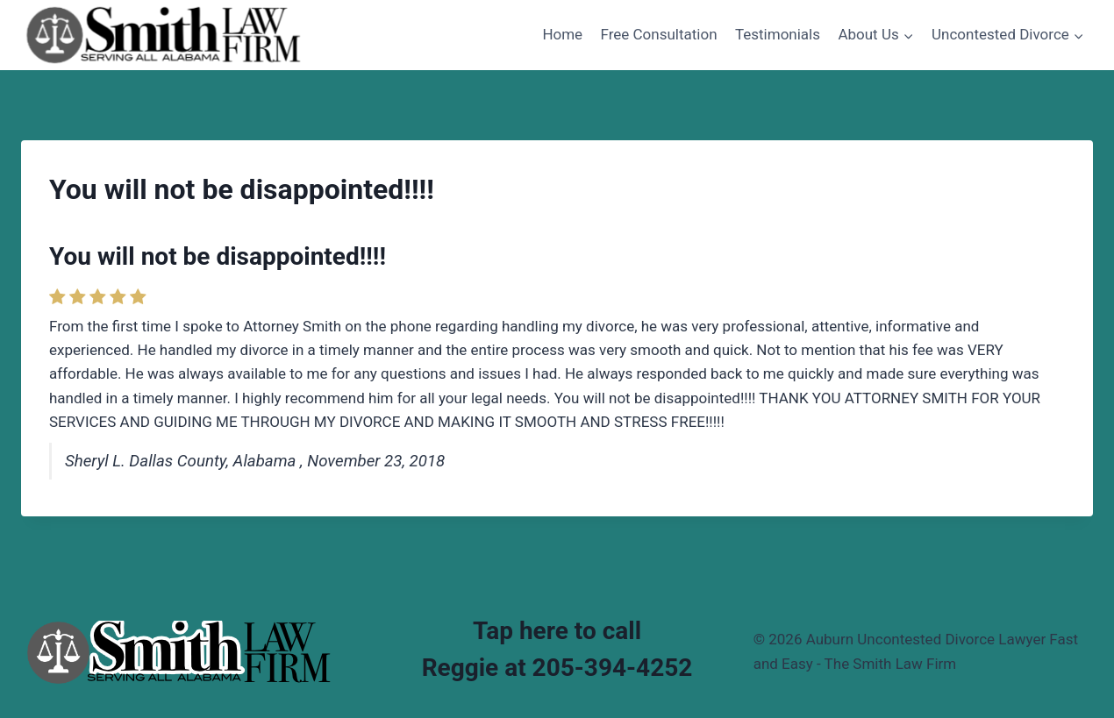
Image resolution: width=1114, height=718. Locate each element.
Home (562, 34)
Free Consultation (659, 34)
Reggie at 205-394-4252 (557, 667)
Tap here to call (557, 630)
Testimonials (777, 34)
